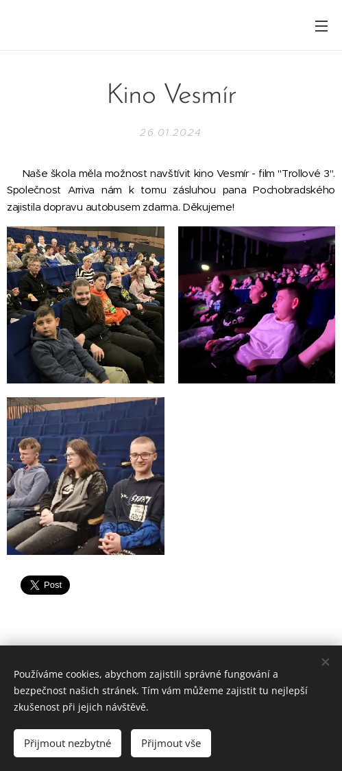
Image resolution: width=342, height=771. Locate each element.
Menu (321, 26)
